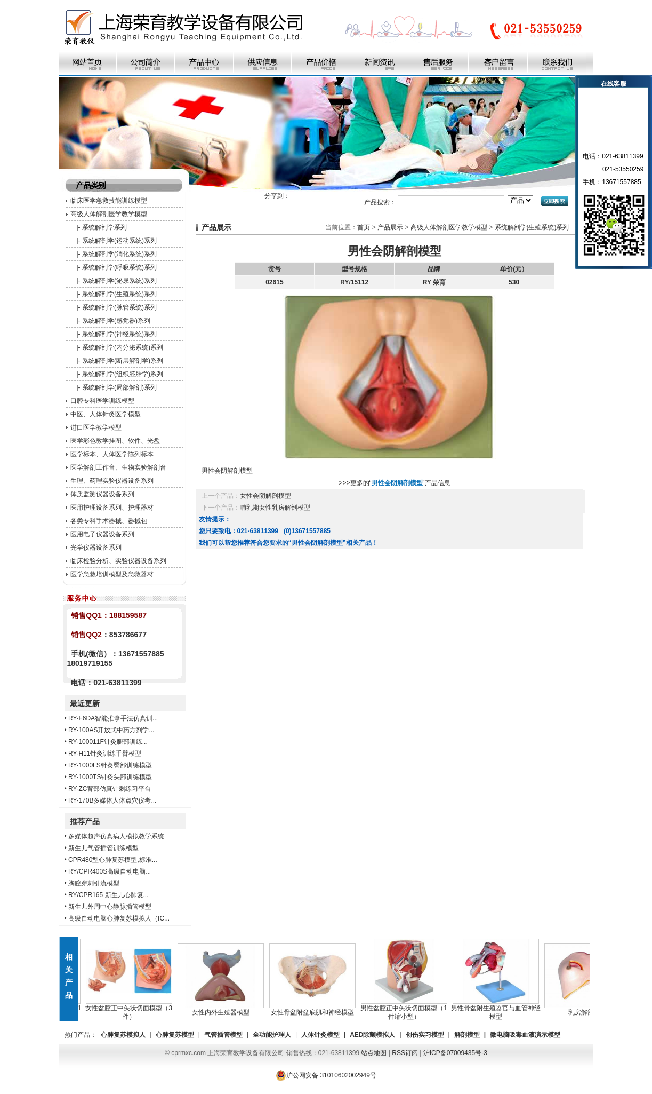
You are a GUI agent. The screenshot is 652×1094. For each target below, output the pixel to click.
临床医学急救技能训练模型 (108, 200)
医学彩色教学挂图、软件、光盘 (115, 441)
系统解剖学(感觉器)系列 (116, 320)
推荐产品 (85, 821)
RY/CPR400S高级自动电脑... (109, 871)
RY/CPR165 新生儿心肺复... (108, 895)
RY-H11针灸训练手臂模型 (104, 753)
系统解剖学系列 (104, 227)
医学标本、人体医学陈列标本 (112, 454)
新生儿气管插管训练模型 (103, 848)
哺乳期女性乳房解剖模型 (275, 507)
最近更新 (85, 703)
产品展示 (390, 227)
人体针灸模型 (320, 1034)
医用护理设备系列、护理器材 (112, 507)
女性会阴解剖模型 (265, 496)
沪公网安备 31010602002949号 (326, 1075)
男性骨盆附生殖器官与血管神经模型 (498, 1009)
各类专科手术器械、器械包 (108, 521)
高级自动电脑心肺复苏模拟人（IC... (119, 918)
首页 (363, 227)
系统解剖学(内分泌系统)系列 (122, 347)
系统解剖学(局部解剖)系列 (119, 387)
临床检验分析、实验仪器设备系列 (118, 561)
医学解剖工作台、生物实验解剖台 (118, 467)
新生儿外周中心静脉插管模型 (109, 906)
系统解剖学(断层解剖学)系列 (122, 360)
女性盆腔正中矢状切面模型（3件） (130, 1009)
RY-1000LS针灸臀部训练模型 (110, 765)
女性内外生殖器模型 (223, 1009)
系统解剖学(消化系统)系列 (119, 254)
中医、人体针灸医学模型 (105, 414)
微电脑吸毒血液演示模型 (525, 1034)
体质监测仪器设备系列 (102, 494)
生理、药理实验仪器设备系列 (112, 481)
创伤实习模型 (425, 1034)
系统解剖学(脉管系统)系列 (119, 307)
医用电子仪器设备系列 (102, 534)
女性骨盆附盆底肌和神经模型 (314, 1009)
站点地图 (374, 1053)
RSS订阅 (405, 1053)
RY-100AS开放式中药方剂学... (111, 730)
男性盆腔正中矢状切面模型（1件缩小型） (406, 1009)
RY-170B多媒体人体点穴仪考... (112, 800)
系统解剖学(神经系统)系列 (119, 334)
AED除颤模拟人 (372, 1034)
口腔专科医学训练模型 (102, 401)
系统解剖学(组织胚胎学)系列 (122, 374)
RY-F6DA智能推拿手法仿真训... (113, 718)
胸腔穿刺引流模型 (93, 883)
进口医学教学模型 (96, 427)
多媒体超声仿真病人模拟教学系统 (116, 836)
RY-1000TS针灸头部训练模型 (110, 777)
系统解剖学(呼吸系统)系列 (119, 267)
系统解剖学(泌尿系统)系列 (119, 280)
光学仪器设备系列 (96, 547)
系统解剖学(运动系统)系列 (119, 240)
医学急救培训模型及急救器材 (112, 574)
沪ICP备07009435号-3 (455, 1053)
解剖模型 (467, 1034)
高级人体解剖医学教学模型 (108, 214)
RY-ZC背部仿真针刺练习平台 (109, 788)
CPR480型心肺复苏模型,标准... (112, 859)
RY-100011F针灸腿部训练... (108, 742)
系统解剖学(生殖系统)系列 (119, 294)
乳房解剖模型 (589, 1009)
